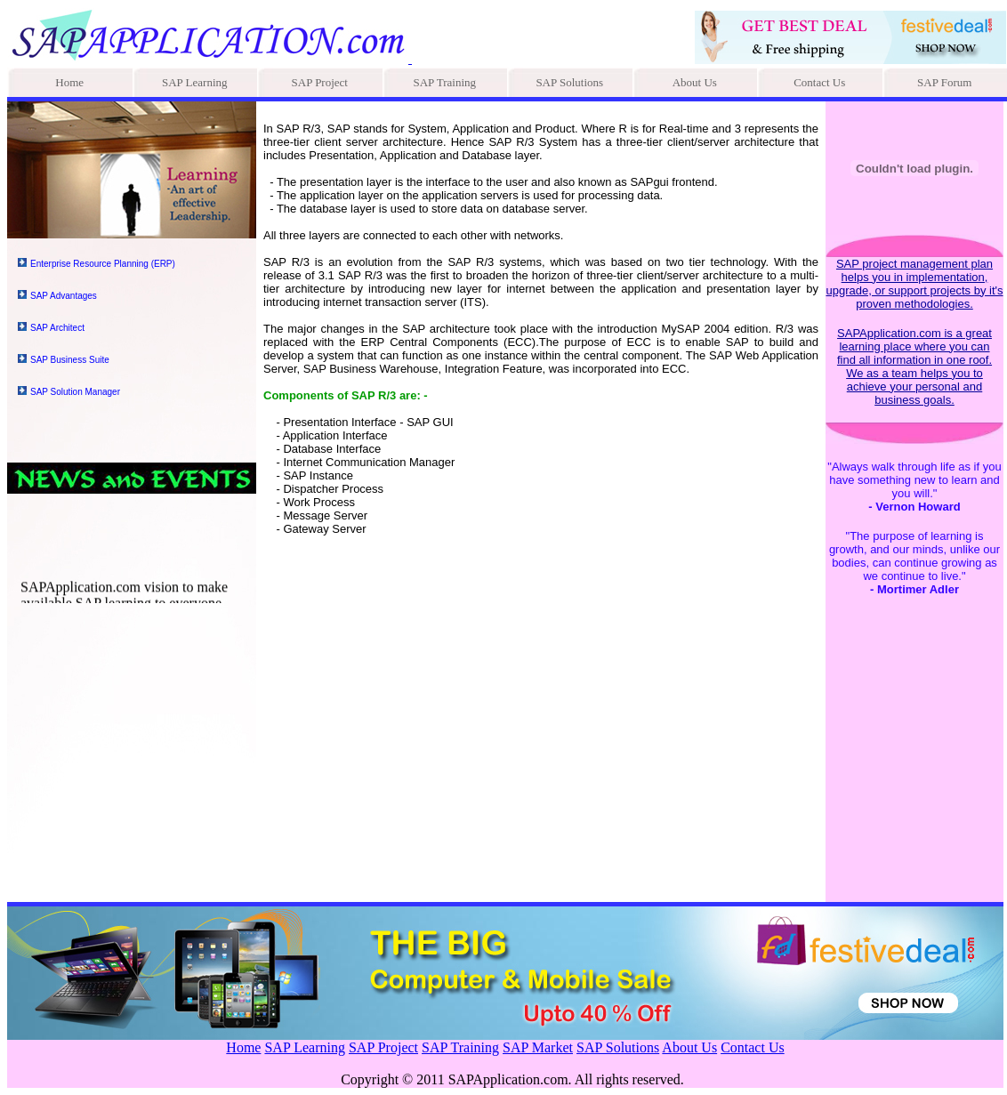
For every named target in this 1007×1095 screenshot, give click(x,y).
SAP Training (444, 82)
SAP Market (538, 1047)
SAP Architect (57, 328)
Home (69, 82)
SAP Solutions (569, 82)
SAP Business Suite (69, 360)
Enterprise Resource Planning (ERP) (102, 264)
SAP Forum (944, 82)
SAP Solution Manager (75, 392)
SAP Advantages (63, 296)
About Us (695, 82)
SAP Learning (195, 82)
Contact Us (819, 82)
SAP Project (320, 82)
